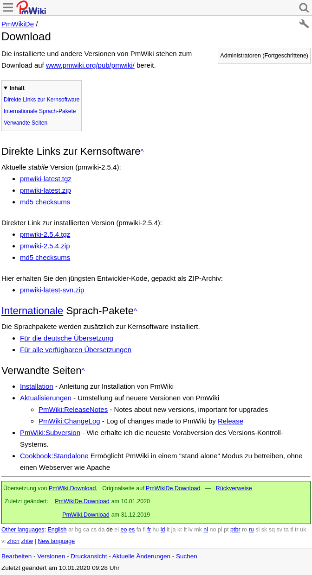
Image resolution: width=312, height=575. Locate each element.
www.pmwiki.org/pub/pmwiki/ (90, 65)
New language (56, 541)
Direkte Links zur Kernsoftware (41, 99)
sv (279, 529)
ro (244, 529)
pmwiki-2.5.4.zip (45, 246)
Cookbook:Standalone (54, 456)
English (56, 529)
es (132, 529)
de (109, 529)
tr (297, 529)
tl (291, 529)
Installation (36, 386)
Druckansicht (89, 556)
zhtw (27, 541)
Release (230, 421)
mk (198, 529)
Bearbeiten (16, 556)
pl (220, 529)
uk (303, 529)
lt (185, 529)
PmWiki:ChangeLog (69, 421)
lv (190, 529)
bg (78, 529)
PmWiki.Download (72, 488)
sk (264, 529)
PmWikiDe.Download (173, 488)
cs (94, 529)
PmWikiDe (17, 24)
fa (138, 529)
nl (205, 529)
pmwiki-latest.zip (45, 190)
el (116, 529)
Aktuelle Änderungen (141, 556)
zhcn (13, 541)
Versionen (51, 556)
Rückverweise (234, 488)
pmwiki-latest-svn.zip (52, 290)
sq (272, 529)
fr (149, 529)
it (168, 529)
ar (70, 529)
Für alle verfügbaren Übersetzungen (75, 350)
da (101, 529)
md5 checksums (45, 202)
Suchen (186, 556)
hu (155, 529)
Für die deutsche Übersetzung (66, 338)
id (163, 529)
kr (179, 529)
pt (226, 529)
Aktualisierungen (46, 398)
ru (251, 529)
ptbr (235, 529)
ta (286, 529)
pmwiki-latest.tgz (46, 179)
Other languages (22, 529)
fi (144, 529)
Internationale (32, 310)
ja (173, 529)
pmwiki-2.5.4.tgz (45, 234)
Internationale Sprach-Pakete (40, 111)
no (213, 529)
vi (3, 541)
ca (86, 529)
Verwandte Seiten (25, 123)
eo (124, 529)
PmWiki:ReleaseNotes (73, 409)
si (257, 529)
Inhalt (17, 88)
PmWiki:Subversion (50, 432)
